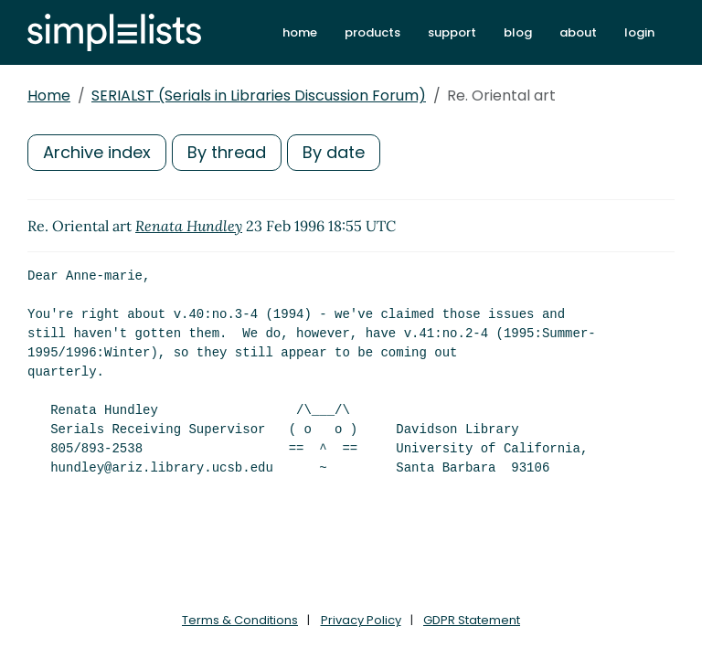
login (639, 32)
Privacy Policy (361, 620)
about (578, 32)
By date (334, 152)
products (372, 32)
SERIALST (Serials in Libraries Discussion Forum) (258, 95)
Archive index (97, 152)
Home (48, 95)
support (452, 32)
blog (518, 32)
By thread (226, 152)
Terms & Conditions (240, 620)
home (299, 32)
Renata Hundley (188, 226)
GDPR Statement (471, 620)
